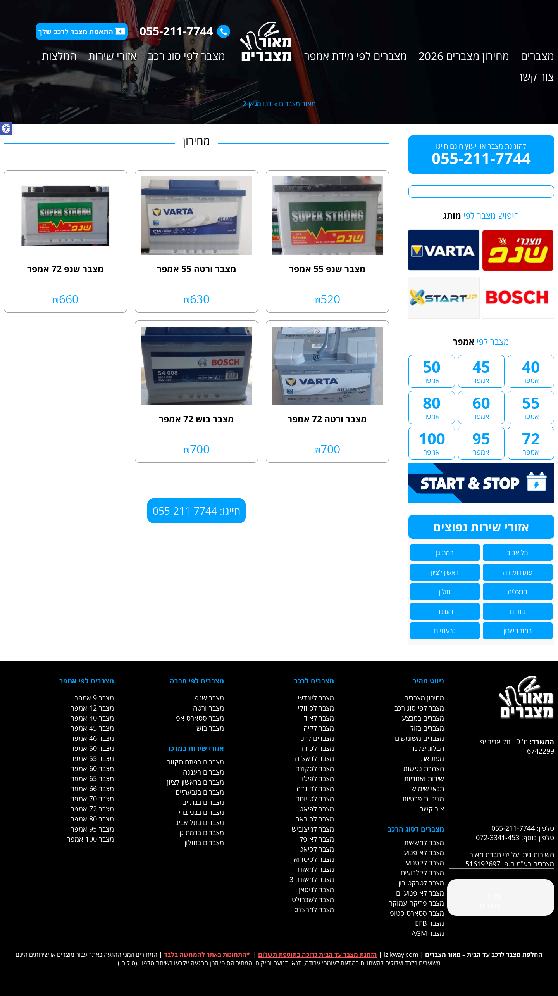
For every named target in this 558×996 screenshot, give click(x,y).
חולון (445, 591)
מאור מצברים (297, 103)
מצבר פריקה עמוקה (416, 903)
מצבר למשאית (424, 842)
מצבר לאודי (318, 718)
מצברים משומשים (419, 738)
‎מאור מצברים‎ (490, 900)
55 (531, 406)
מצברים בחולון (204, 842)
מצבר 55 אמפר (92, 758)
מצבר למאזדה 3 (311, 879)
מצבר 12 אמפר (92, 707)
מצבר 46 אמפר (92, 738)
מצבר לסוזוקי (316, 707)
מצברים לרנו (316, 738)
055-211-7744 (183, 31)
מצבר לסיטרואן (313, 859)
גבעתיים (445, 630)
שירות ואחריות (424, 778)
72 (531, 442)
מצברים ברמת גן (201, 832)
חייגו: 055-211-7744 (196, 511)
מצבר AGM (428, 933)
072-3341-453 (497, 837)
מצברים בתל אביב (199, 822)
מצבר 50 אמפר (92, 748)
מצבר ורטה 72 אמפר (327, 419)
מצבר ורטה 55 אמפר (196, 269)
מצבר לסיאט (316, 849)
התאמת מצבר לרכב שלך (81, 31)
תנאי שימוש (427, 788)
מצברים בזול (427, 728)
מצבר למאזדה (314, 869)
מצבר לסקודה (314, 768)
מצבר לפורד (317, 748)
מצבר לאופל (317, 839)
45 (481, 370)
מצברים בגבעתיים (200, 792)
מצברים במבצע (423, 718)
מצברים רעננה (203, 771)
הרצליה (517, 591)
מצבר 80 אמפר (92, 818)
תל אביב (517, 552)
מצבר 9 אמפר (94, 697)
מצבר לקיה (318, 728)
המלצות (59, 55)
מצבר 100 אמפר (90, 839)
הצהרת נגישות (423, 768)
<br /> (501, 785)
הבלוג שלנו (428, 748)
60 (481, 406)
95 (481, 442)
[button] (6, 128)
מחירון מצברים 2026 (463, 55)
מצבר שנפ (209, 697)
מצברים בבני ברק (200, 812)
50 (432, 370)
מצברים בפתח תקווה (195, 761)
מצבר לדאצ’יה (314, 758)
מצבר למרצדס (314, 909)
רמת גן (444, 552)
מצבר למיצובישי (312, 828)
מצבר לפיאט (316, 808)
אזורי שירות (112, 55)
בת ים (517, 611)
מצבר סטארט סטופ (417, 913)
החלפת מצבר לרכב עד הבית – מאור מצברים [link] (483, 954)
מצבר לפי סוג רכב (186, 55)
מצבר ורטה (208, 707)
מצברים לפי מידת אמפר (355, 55)
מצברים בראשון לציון (195, 782)
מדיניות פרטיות (423, 798)
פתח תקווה (517, 572)
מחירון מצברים (424, 697)
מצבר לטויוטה (314, 798)
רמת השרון (517, 630)
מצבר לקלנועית (422, 872)
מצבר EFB (429, 923)
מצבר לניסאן (316, 889)
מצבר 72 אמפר (92, 808)
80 (432, 406)
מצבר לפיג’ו (318, 778)
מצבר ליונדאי (316, 697)
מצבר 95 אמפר (92, 828)
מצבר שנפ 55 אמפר (327, 269)
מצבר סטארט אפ (200, 718)
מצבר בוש (210, 728)
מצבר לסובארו (314, 818)
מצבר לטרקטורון (421, 882)
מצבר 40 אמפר (92, 718)
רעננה (444, 611)
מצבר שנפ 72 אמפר (65, 269)
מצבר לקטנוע (425, 862)
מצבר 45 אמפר (92, 728)
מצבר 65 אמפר (92, 778)
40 (531, 370)
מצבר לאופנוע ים (420, 892)
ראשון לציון (444, 572)
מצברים (537, 55)
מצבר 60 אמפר (92, 768)
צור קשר (535, 76)
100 (432, 442)
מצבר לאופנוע (424, 852)
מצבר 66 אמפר (92, 788)
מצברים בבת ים (203, 802)
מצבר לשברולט (313, 899)
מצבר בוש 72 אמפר (196, 419)
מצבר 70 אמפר (92, 798)
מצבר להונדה (315, 788)
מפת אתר (430, 758)
